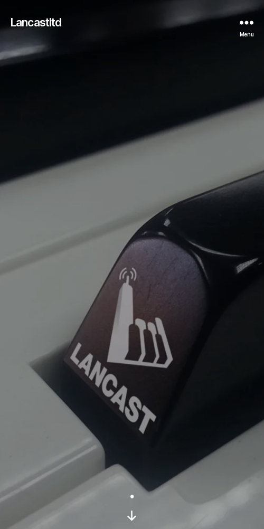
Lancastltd (36, 22)
